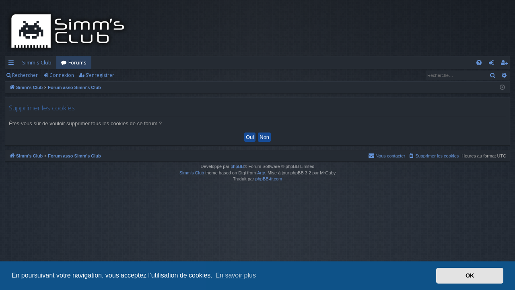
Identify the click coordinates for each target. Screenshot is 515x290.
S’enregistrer (100, 75)
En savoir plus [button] (235, 275)
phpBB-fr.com (268, 178)
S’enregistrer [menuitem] (505, 64)
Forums (77, 62)
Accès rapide (12, 64)
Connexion (61, 75)
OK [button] (470, 275)
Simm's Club (37, 62)
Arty (261, 172)
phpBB (237, 166)
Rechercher (25, 75)
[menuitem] (479, 62)
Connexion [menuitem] (493, 64)
